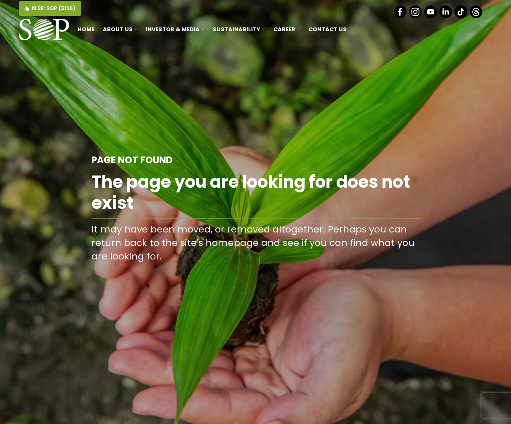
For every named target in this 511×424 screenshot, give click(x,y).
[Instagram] (416, 16)
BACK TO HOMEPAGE (376, 275)
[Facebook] (401, 16)
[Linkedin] (446, 16)
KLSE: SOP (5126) (50, 8)
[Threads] (477, 16)
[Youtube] (431, 16)
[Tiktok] (461, 16)
